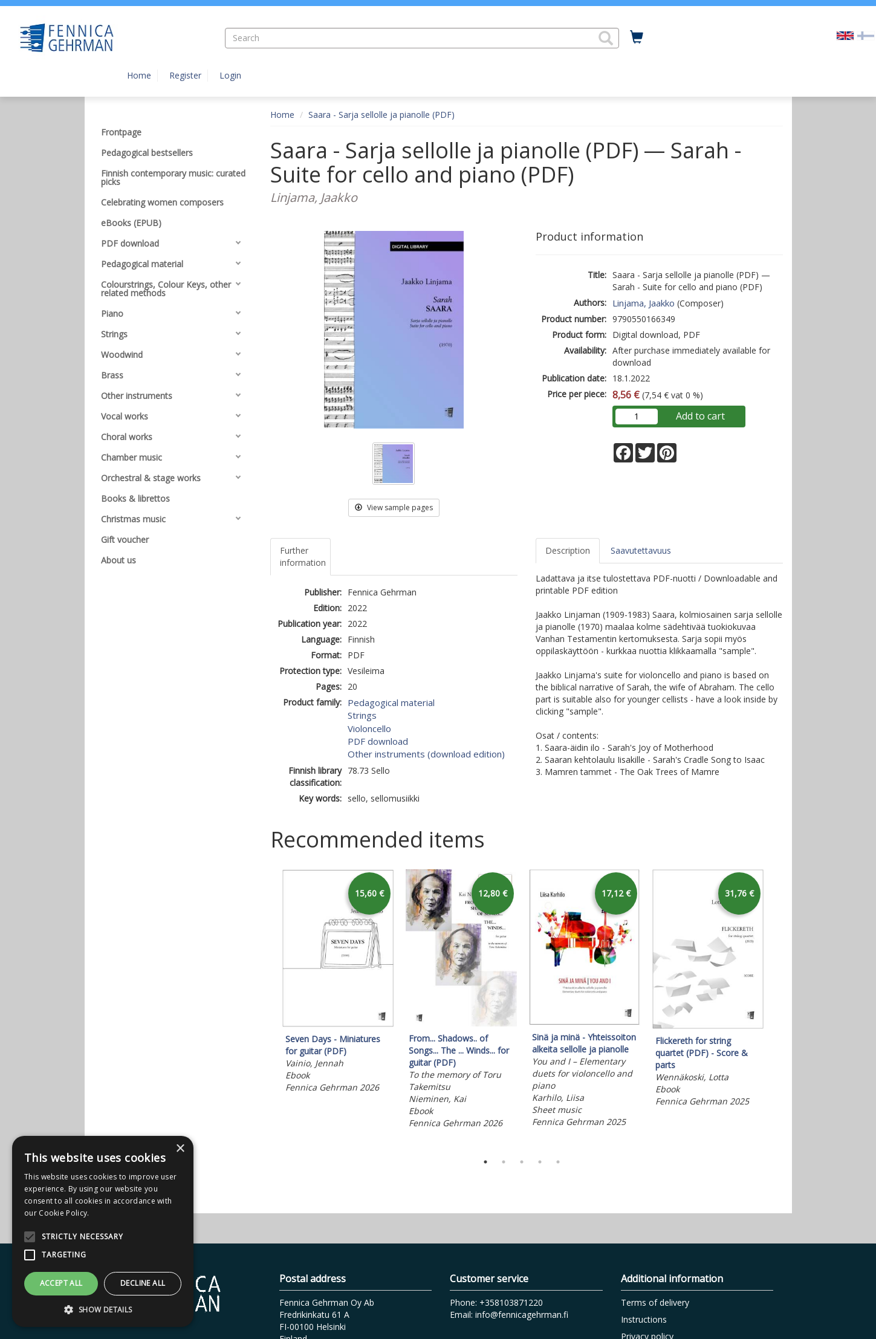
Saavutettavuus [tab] (641, 550)
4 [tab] (540, 1162)
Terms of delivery (655, 1302)
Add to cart (700, 416)
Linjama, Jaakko (643, 303)
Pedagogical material (391, 702)
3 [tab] (522, 1162)
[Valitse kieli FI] (865, 35)
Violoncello (369, 728)
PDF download (378, 741)
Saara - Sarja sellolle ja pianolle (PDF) (381, 114)
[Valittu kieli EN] (845, 35)
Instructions (644, 1319)
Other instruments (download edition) (426, 754)
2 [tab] (504, 1162)
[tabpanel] (338, 983)
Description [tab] (567, 550)
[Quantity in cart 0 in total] (636, 37)
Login (230, 75)
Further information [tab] (303, 556)
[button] (606, 38)
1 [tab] (485, 1162)
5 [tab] (558, 1162)
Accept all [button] (61, 1283)
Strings (362, 715)
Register (185, 75)
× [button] (179, 1148)
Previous (267, 1008)
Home (139, 75)
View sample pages (394, 507)
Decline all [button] (142, 1283)
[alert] (102, 1231)
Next (777, 1008)
